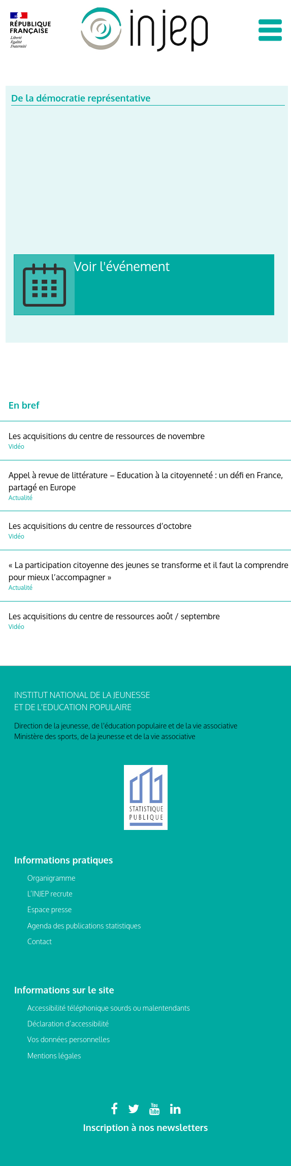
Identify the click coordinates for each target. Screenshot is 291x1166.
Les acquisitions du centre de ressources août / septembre (114, 616)
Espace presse (49, 909)
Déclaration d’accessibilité (68, 1023)
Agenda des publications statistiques (84, 925)
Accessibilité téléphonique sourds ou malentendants (108, 1008)
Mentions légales (54, 1055)
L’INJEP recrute (50, 893)
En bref (24, 405)
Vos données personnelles (68, 1039)
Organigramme (51, 878)
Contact (39, 941)
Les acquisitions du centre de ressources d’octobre (100, 526)
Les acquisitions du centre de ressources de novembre (107, 436)
